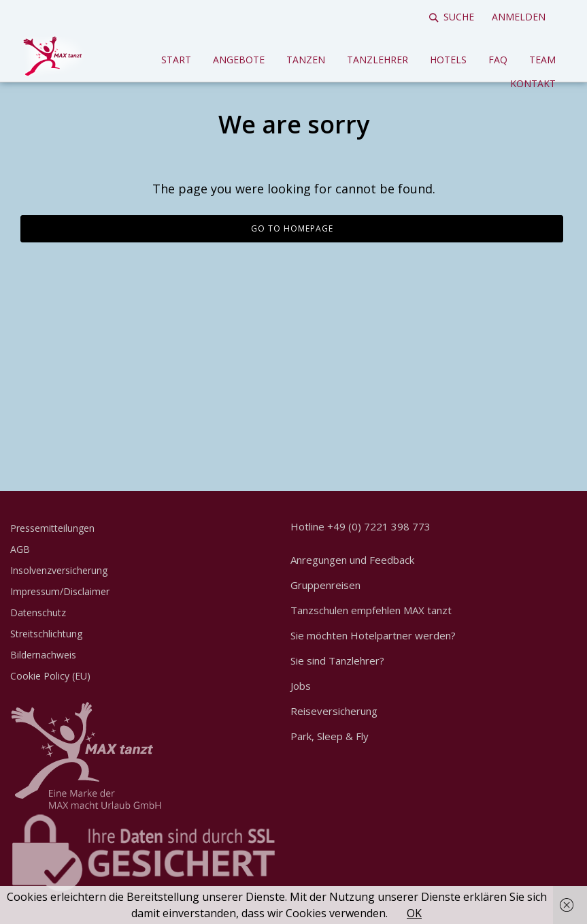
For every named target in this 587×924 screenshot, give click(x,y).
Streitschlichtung (46, 633)
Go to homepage (292, 228)
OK (414, 913)
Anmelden (519, 16)
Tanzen (305, 59)
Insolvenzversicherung (58, 570)
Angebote (239, 59)
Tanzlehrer (377, 59)
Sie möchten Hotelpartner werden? (373, 635)
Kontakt (533, 83)
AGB (20, 549)
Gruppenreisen (325, 585)
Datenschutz (38, 612)
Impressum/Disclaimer (60, 591)
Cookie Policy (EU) (50, 675)
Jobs (300, 685)
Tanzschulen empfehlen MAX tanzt (371, 610)
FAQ (497, 59)
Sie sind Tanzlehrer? (337, 660)
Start (176, 59)
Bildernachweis (43, 654)
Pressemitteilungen (52, 528)
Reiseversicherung (334, 711)
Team (542, 59)
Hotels (448, 59)
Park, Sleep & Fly (329, 736)
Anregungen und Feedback (352, 560)
